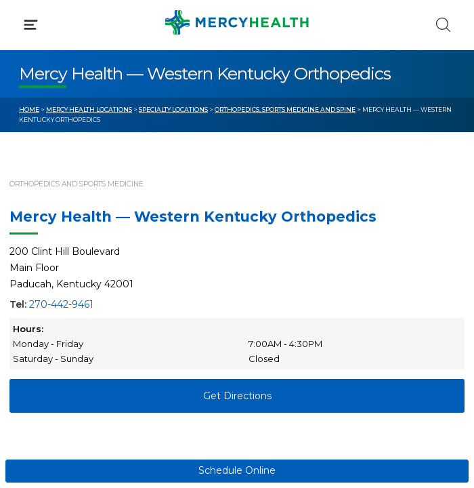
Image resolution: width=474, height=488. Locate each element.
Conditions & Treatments (81, 127)
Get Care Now (53, 259)
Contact (38, 310)
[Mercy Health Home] (26, 21)
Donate (274, 310)
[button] (237, 68)
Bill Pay (37, 285)
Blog (267, 259)
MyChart (277, 285)
